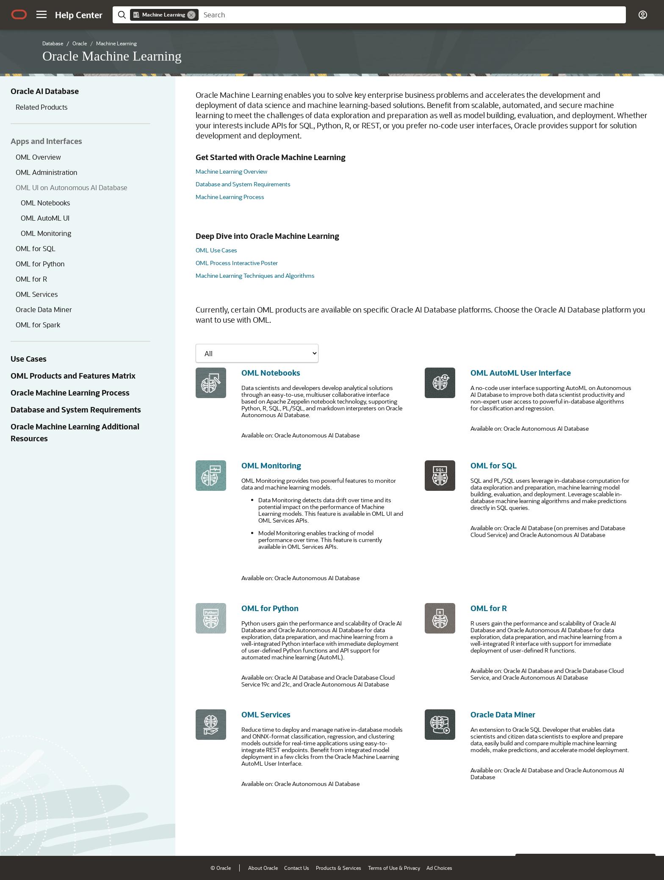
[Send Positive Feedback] (644, 836)
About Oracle (263, 867)
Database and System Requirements (76, 409)
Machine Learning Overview (231, 171)
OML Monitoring (46, 233)
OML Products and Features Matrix (73, 376)
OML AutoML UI (45, 217)
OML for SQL (35, 248)
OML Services (37, 294)
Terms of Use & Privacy (394, 867)
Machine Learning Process (230, 197)
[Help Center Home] (78, 15)
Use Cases (29, 359)
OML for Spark (38, 324)
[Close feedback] (526, 836)
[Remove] (191, 14)
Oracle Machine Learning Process (70, 392)
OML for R (31, 278)
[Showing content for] (257, 353)
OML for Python (40, 263)
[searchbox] (412, 15)
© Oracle (220, 867)
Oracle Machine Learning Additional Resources (75, 432)
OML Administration (46, 172)
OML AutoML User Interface (520, 373)
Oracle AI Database (45, 91)
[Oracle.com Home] (19, 14)
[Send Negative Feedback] (622, 836)
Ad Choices (439, 867)
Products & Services (338, 867)
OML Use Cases (216, 250)
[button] (41, 14)
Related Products (41, 106)
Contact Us (296, 867)
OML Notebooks (45, 202)
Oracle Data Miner (44, 309)
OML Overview (38, 156)
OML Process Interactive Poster (237, 263)
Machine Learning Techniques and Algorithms (255, 275)
